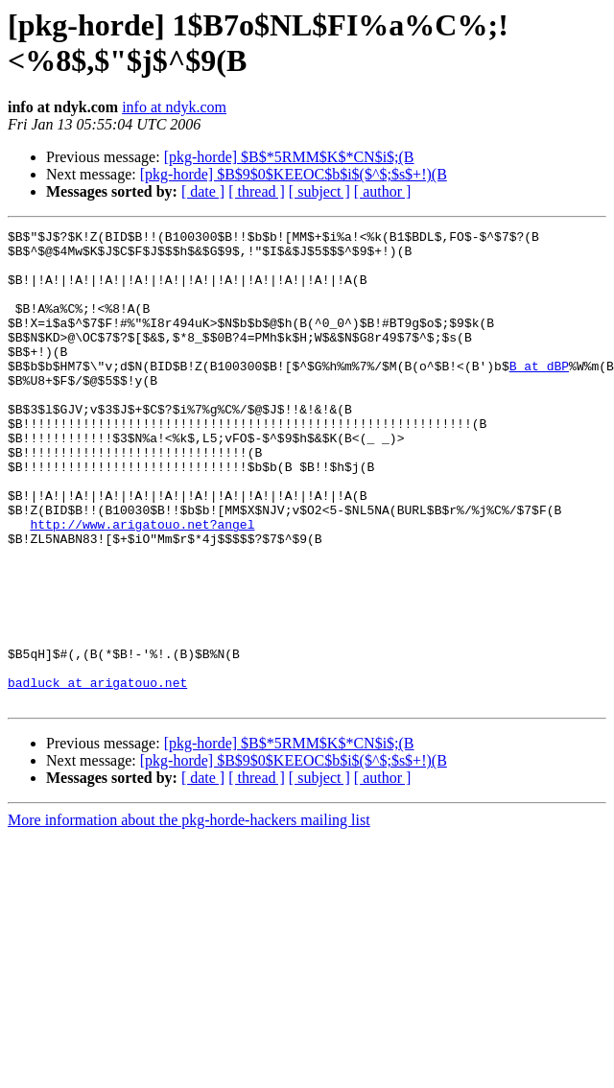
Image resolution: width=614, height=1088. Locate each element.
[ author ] (383, 191)
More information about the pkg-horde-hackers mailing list (189, 915)
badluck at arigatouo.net (97, 774)
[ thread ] (256, 191)
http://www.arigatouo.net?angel (142, 584)
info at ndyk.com (174, 107)
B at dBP (539, 394)
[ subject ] (319, 191)
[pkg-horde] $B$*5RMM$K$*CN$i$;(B (289, 157)
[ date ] (202, 191)
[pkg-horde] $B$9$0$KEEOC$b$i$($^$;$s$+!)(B (293, 174)
